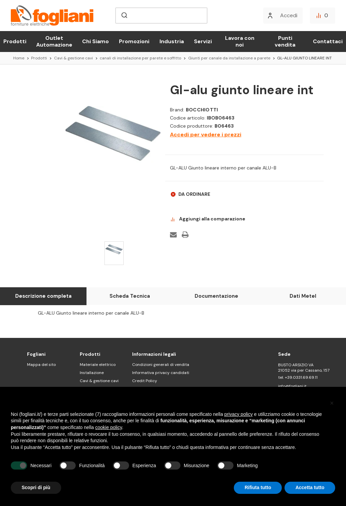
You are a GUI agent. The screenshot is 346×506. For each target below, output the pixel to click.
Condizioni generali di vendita (160, 364)
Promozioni (134, 41)
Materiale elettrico (98, 364)
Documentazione (216, 296)
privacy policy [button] (238, 414)
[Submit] (124, 15)
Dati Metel (303, 296)
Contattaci (328, 41)
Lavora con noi (239, 41)
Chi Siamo (95, 41)
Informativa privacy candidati (160, 372)
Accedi (288, 15)
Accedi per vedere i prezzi (205, 134)
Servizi (203, 41)
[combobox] (161, 15)
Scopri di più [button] (36, 487)
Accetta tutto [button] (309, 487)
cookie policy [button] (108, 427)
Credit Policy (144, 380)
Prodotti (14, 41)
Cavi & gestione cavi (99, 380)
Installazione (92, 372)
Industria (171, 41)
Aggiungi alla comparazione (207, 219)
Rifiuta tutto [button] (258, 487)
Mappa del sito (41, 364)
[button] (331, 403)
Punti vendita (285, 41)
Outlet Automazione (54, 41)
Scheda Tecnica (129, 296)
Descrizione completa (43, 296)
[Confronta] (322, 15)
